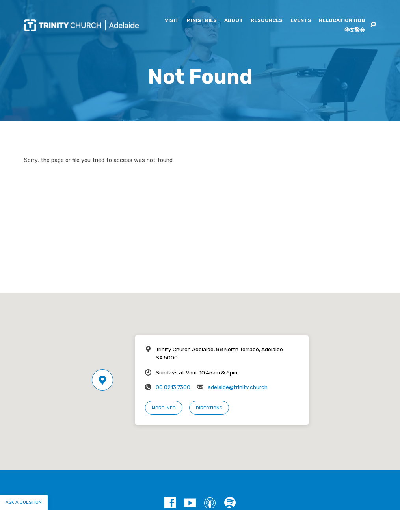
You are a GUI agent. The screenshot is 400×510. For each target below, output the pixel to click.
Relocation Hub (342, 20)
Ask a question (24, 502)
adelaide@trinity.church (238, 387)
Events (300, 20)
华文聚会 (354, 30)
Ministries (201, 20)
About (233, 20)
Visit (172, 20)
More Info (164, 408)
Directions (209, 408)
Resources (267, 20)
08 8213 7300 (173, 387)
